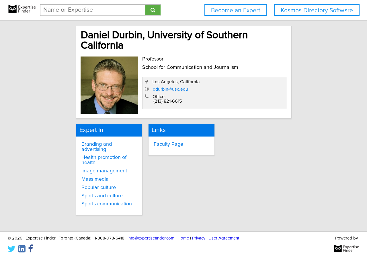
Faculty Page (157, 130)
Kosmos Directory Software (317, 10)
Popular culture (77, 163)
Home (183, 238)
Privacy (198, 238)
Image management (83, 146)
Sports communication (85, 179)
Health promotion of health (90, 138)
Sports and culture (81, 171)
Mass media (74, 155)
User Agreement (223, 238)
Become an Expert (235, 10)
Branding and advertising (88, 130)
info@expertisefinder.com (151, 238)
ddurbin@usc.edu (246, 80)
